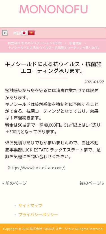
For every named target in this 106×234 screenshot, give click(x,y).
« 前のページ (14, 183)
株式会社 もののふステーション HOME (35, 43)
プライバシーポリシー (38, 214)
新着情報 (75, 43)
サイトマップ (30, 205)
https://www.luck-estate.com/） (38, 167)
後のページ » (92, 183)
